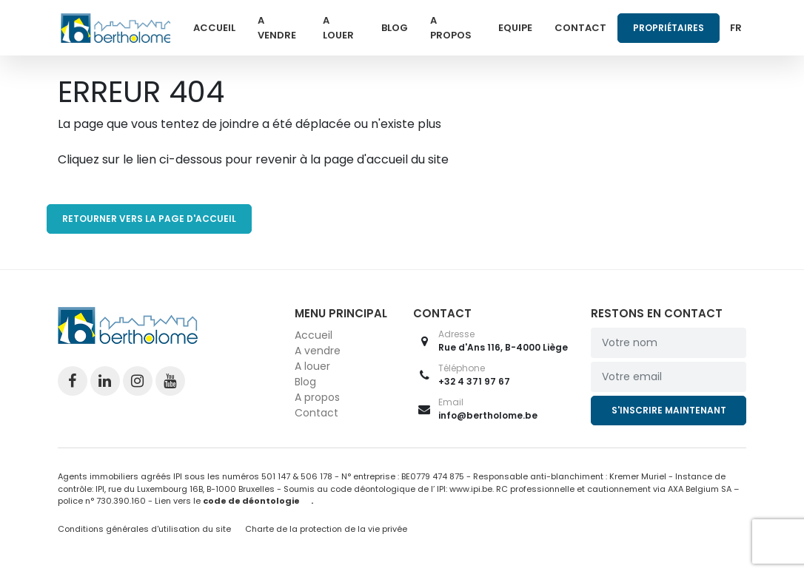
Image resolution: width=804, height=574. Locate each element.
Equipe (515, 28)
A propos (451, 27)
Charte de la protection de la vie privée (326, 529)
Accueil (214, 28)
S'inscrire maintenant (669, 410)
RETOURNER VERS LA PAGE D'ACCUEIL (149, 218)
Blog (394, 28)
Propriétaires (668, 27)
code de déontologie (251, 501)
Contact (580, 28)
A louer (338, 27)
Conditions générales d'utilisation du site (144, 529)
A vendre (277, 27)
